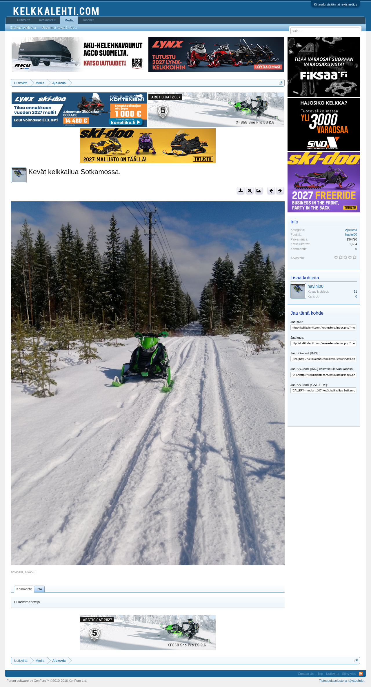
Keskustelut (47, 20)
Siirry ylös (349, 673)
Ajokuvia (351, 230)
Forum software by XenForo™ (47, 680)
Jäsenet (88, 20)
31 (355, 291)
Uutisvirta (23, 20)
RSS (361, 674)
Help (320, 673)
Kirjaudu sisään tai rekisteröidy (335, 4)
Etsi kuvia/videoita (23, 27)
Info (39, 589)
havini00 (17, 572)
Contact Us (306, 673)
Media (69, 20)
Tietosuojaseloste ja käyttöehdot (341, 680)
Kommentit (24, 589)
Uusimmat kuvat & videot (59, 27)
